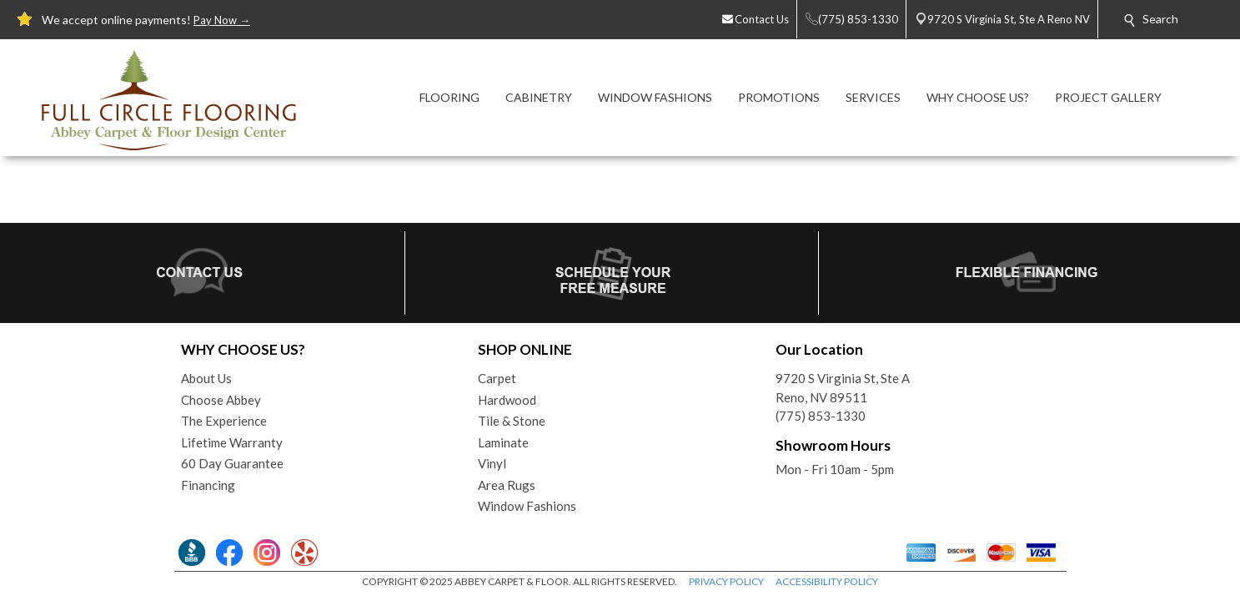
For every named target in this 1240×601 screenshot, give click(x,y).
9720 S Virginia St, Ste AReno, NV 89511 (843, 388)
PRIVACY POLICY (726, 581)
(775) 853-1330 (821, 415)
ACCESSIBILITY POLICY (827, 581)
